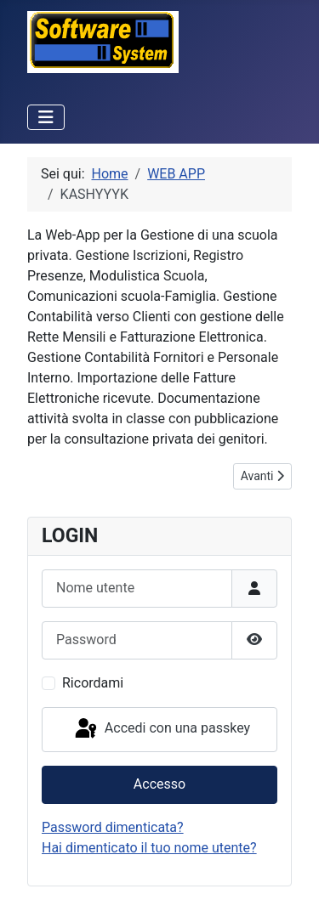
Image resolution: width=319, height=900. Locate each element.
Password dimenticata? (113, 827)
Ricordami (92, 683)
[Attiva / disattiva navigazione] (46, 117)
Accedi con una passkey (161, 729)
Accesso (159, 784)
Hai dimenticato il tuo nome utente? (149, 848)
